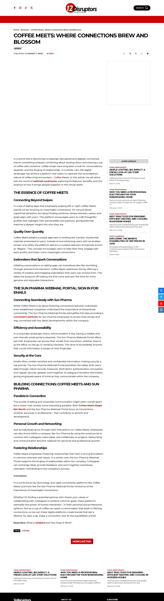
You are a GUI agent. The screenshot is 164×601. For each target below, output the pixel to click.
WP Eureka (145, 591)
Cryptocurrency (117, 202)
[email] (121, 575)
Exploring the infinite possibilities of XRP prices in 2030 (127, 207)
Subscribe (143, 575)
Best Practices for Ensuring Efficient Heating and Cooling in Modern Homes (128, 184)
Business (25, 30)
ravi (51, 53)
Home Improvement (118, 132)
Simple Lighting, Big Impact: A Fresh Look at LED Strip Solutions (127, 137)
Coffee (25, 495)
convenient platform (26, 281)
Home (16, 30)
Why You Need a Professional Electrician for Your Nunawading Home (128, 159)
